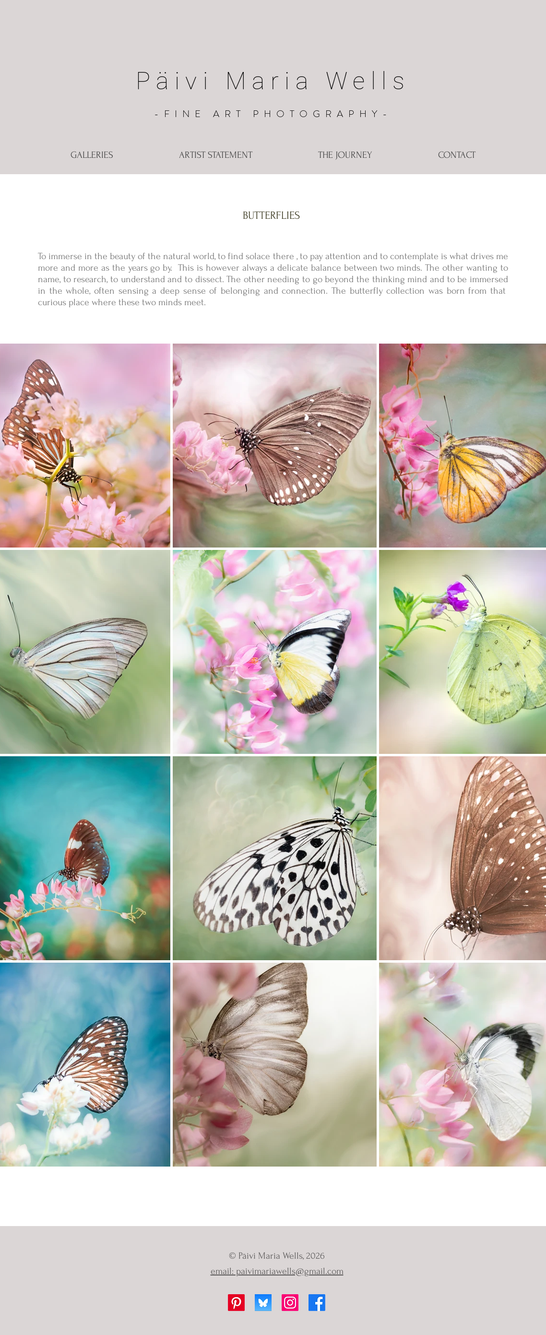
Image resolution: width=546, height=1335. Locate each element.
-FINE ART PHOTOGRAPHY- (273, 114)
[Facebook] (317, 1302)
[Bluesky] (263, 1302)
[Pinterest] (236, 1302)
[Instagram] (290, 1302)
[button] (92, 155)
